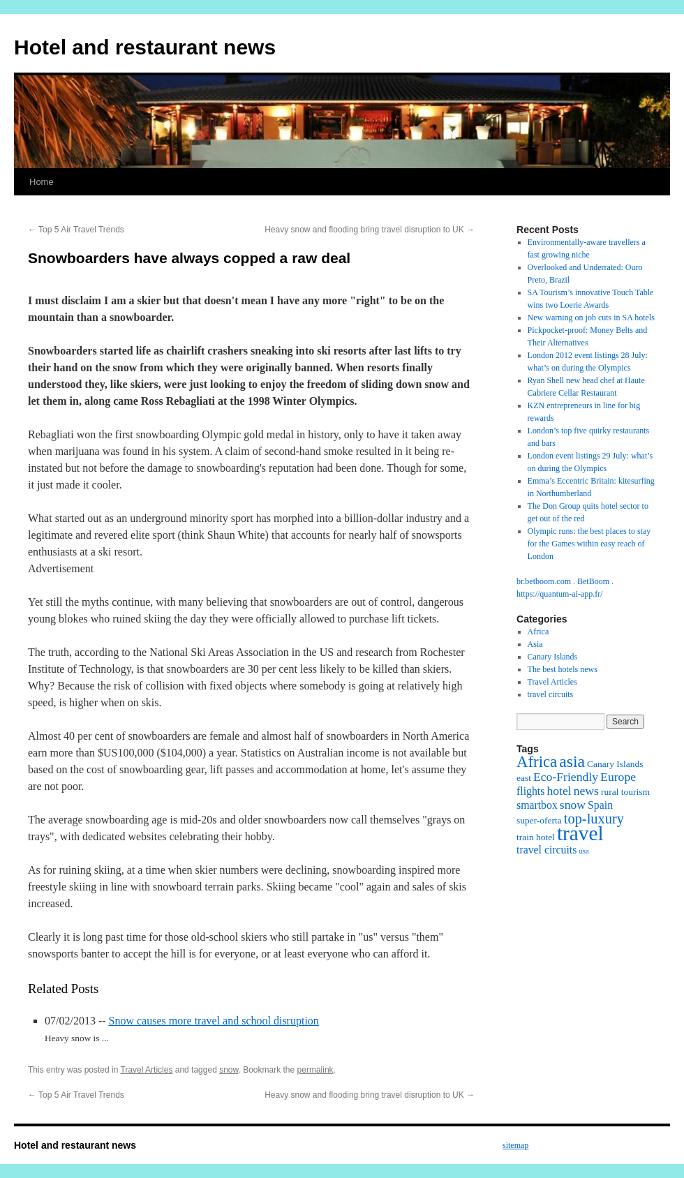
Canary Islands (553, 657)
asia (572, 761)
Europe (618, 777)
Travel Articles (147, 1070)
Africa (538, 631)
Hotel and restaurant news (145, 47)
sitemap (515, 1145)
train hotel (535, 837)
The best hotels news (562, 669)
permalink (315, 1070)
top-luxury (594, 818)
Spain (600, 805)
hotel (559, 791)
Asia (535, 644)
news (586, 791)
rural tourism (625, 791)
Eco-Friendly (565, 777)
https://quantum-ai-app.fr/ (559, 594)
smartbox (537, 805)
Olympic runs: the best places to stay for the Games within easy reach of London (589, 543)
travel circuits (551, 694)
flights (530, 791)
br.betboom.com (543, 581)
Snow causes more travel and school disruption (214, 1021)
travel (580, 833)
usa (583, 851)
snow (228, 1070)
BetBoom (593, 581)
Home (41, 182)
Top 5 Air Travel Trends (76, 229)
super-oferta (539, 820)
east (523, 778)
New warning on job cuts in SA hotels (591, 317)
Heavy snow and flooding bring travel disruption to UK (370, 229)
